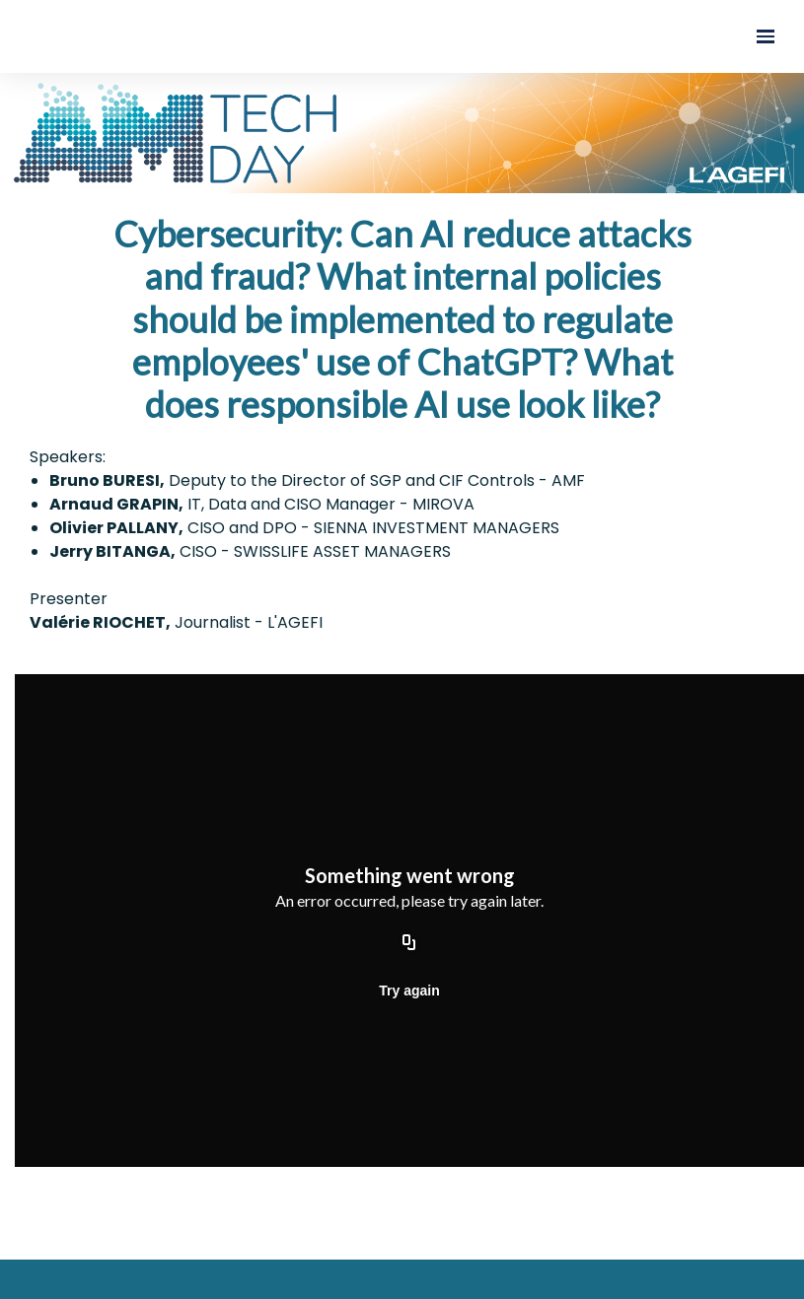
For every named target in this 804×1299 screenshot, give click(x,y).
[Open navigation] (765, 36)
